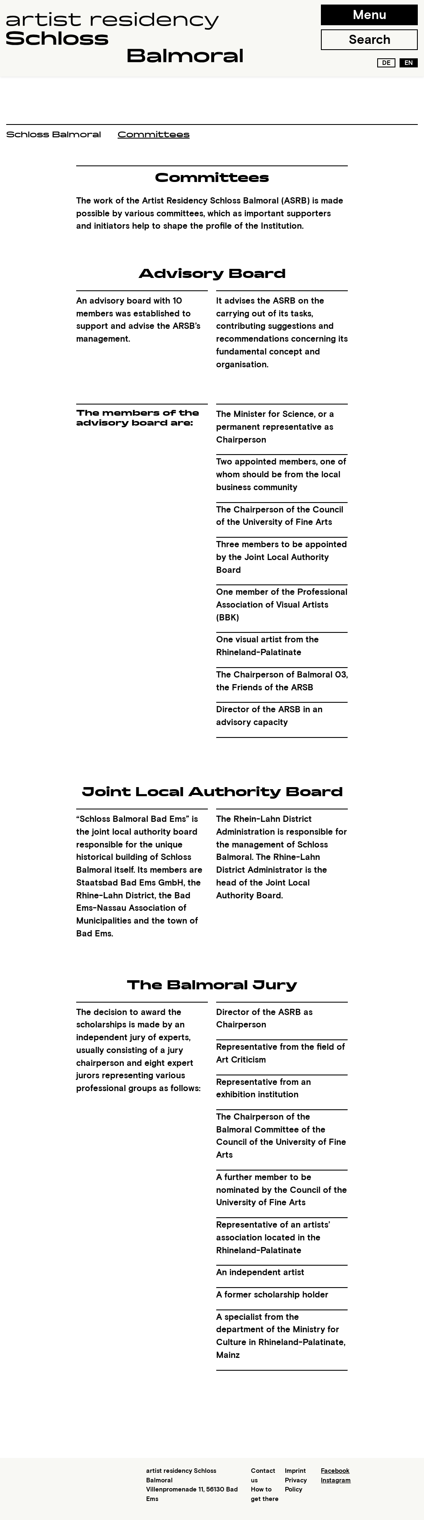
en (409, 63)
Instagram (336, 1480)
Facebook (335, 1471)
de (386, 63)
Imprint (295, 1471)
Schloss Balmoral (53, 134)
